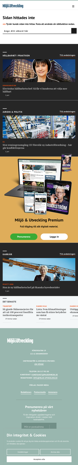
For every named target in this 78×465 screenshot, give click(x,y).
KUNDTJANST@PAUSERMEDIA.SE (45, 375)
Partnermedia (40, 392)
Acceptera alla (39, 459)
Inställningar (23, 452)
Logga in (54, 236)
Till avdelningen (67, 55)
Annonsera (52, 392)
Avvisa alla (55, 452)
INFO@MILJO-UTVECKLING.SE (45, 378)
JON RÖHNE (39, 364)
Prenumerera (23, 236)
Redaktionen (26, 392)
